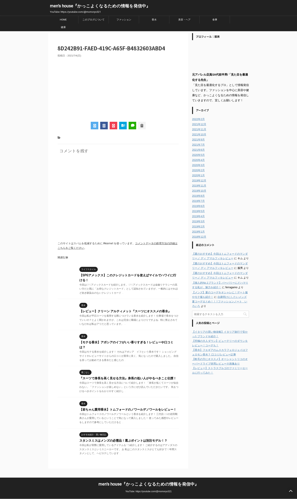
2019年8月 (198, 195)
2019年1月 (198, 231)
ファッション (123, 19)
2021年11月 (199, 129)
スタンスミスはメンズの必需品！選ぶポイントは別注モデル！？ (123, 440)
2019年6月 (198, 206)
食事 (214, 19)
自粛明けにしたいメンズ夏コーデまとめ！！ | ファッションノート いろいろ (219, 301)
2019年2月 (198, 226)
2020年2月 (198, 170)
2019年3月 (198, 221)
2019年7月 (198, 200)
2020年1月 (198, 175)
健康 (63, 27)
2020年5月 (198, 154)
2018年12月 (199, 236)
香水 (154, 19)
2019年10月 (199, 190)
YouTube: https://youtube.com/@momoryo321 (148, 491)
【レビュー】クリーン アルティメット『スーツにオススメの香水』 (125, 311)
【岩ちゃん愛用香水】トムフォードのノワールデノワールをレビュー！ (127, 409)
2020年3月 (198, 165)
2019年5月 (198, 211)
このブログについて (93, 19)
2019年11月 (199, 185)
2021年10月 (199, 134)
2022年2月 (198, 119)
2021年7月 (198, 144)
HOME (63, 19)
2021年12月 (199, 124)
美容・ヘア (184, 19)
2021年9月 (198, 139)
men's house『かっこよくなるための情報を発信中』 (100, 6)
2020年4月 (198, 160)
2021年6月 (198, 149)
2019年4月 (198, 216)
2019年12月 (199, 180)
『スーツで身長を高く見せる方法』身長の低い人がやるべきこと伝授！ (127, 378)
